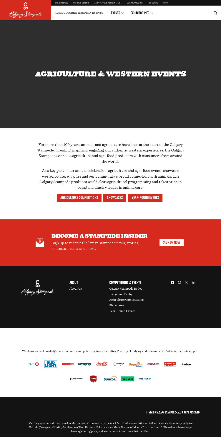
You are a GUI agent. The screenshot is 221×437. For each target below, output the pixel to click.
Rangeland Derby (120, 294)
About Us (75, 288)
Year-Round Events (145, 198)
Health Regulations (98, 10)
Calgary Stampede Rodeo (125, 288)
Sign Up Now (171, 242)
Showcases (115, 198)
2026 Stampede (61, 2)
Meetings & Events (81, 2)
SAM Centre (153, 2)
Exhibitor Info (140, 13)
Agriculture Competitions (79, 198)
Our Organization (134, 2)
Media (165, 2)
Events (115, 13)
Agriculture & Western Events (108, 2)
